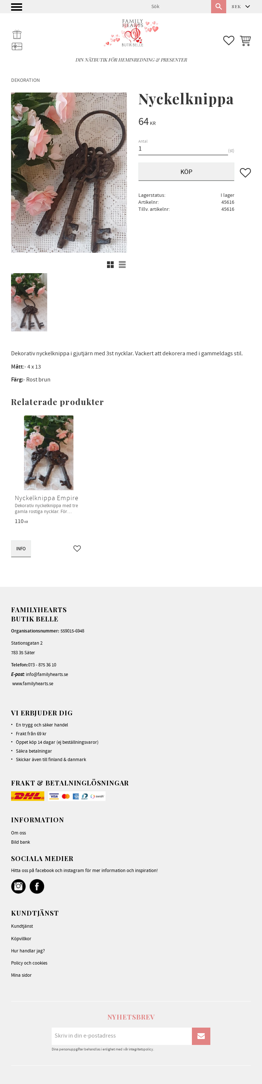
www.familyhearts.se (32, 684)
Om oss (18, 833)
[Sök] (218, 6)
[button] (17, 9)
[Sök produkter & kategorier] (178, 6)
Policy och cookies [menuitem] (29, 963)
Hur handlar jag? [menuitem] (28, 951)
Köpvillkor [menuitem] (21, 939)
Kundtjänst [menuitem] (22, 926)
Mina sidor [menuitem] (21, 975)
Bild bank (20, 842)
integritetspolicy (141, 1049)
